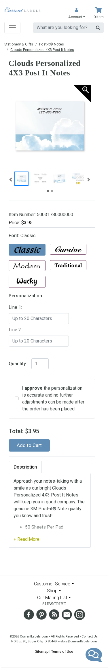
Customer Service (52, 584)
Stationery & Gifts (18, 44)
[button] (76, 13)
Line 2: (15, 329)
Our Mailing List (52, 597)
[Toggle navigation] (12, 27)
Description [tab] (25, 467)
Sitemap (42, 651)
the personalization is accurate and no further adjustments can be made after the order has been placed (53, 398)
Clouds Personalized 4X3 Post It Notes (42, 49)
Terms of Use (62, 651)
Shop (52, 590)
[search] (63, 27)
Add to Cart (29, 445)
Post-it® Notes (51, 44)
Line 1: (15, 307)
